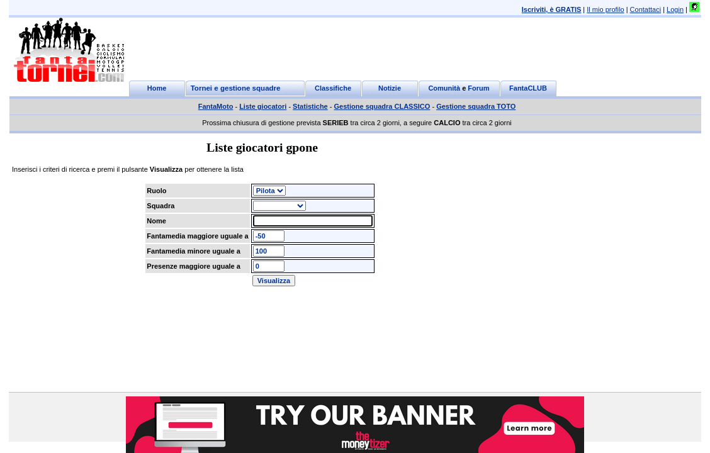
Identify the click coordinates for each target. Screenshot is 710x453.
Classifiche (333, 88)
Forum (478, 88)
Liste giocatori (262, 106)
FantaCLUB (528, 88)
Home (157, 88)
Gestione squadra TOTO (476, 106)
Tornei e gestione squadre (236, 88)
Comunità (444, 88)
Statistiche (310, 106)
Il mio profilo (605, 9)
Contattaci (646, 9)
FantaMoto (216, 106)
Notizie (389, 88)
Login (675, 9)
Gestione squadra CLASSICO (382, 106)
